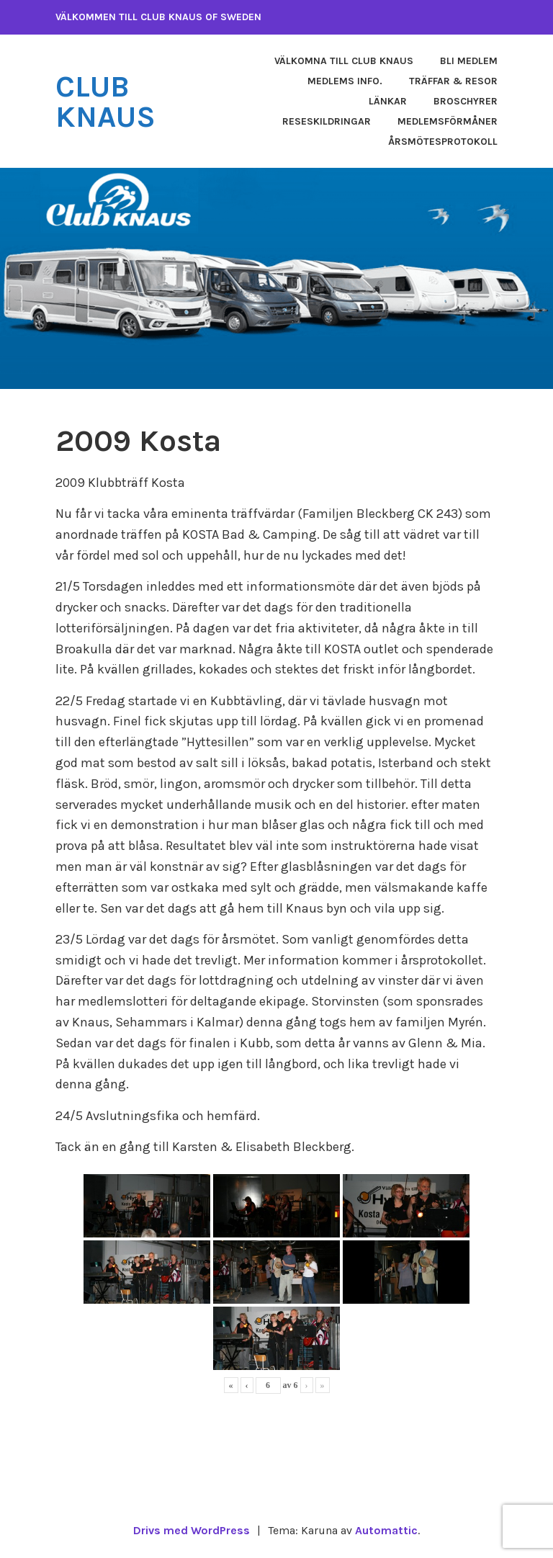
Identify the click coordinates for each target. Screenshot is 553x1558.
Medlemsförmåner (447, 121)
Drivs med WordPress (191, 1530)
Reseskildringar (326, 121)
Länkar (388, 101)
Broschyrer (465, 101)
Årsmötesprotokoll (443, 141)
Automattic (386, 1530)
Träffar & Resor (453, 81)
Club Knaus (105, 101)
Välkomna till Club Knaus (343, 61)
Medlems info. (344, 81)
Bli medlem (469, 61)
